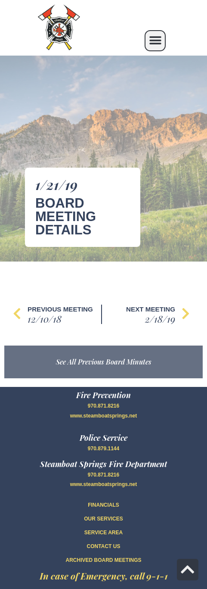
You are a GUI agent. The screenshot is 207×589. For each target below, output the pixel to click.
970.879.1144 (103, 449)
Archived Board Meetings (103, 560)
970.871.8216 (103, 406)
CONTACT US (103, 546)
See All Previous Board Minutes (103, 361)
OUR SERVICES (103, 519)
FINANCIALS (103, 505)
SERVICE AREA (103, 533)
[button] (155, 40)
